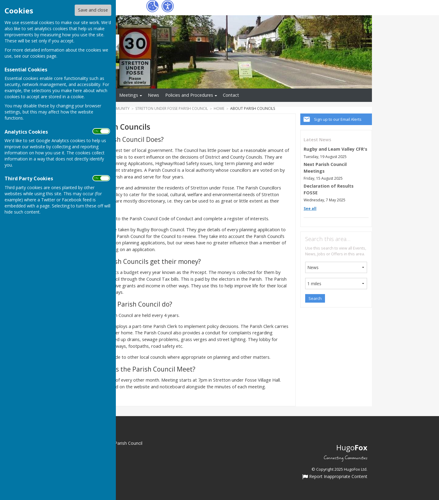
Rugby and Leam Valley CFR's (335, 149)
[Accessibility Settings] (168, 6)
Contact (231, 95)
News (153, 95)
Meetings (128, 95)
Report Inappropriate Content (334, 476)
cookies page (43, 56)
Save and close (93, 10)
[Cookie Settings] (152, 6)
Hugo (351, 447)
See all (310, 208)
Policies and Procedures (189, 95)
